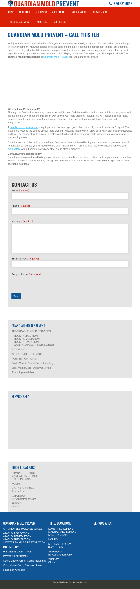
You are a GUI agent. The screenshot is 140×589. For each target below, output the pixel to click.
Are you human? (26, 274)
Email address (25, 258)
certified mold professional (24, 127)
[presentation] (34, 282)
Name (20, 190)
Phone (20, 205)
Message (22, 221)
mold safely (14, 149)
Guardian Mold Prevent (55, 57)
